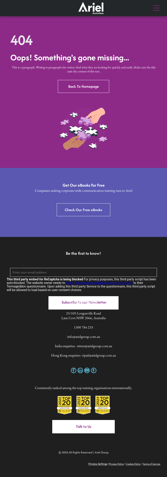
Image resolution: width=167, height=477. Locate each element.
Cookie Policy (133, 464)
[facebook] (73, 371)
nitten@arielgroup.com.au (94, 346)
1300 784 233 (83, 327)
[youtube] (87, 371)
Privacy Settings (97, 464)
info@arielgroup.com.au (83, 336)
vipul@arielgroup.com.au (99, 355)
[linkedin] (80, 371)
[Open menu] (156, 8)
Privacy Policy (116, 464)
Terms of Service (151, 464)
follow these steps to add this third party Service (99, 283)
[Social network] (93, 371)
